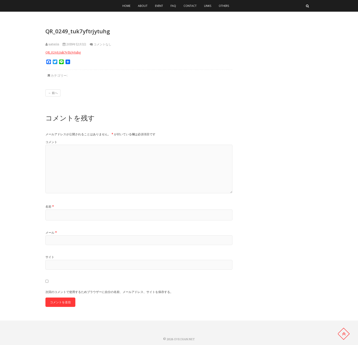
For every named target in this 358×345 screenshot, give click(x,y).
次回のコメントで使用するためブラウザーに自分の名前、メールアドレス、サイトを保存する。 (109, 292)
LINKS (207, 6)
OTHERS (224, 6)
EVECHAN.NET (184, 339)
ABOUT (142, 6)
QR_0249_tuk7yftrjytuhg (63, 53)
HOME (126, 6)
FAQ (173, 6)
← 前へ (53, 93)
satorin (52, 44)
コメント (51, 142)
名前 (49, 207)
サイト (49, 257)
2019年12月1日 (74, 44)
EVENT (159, 6)
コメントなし (102, 44)
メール (51, 233)
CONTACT (190, 6)
